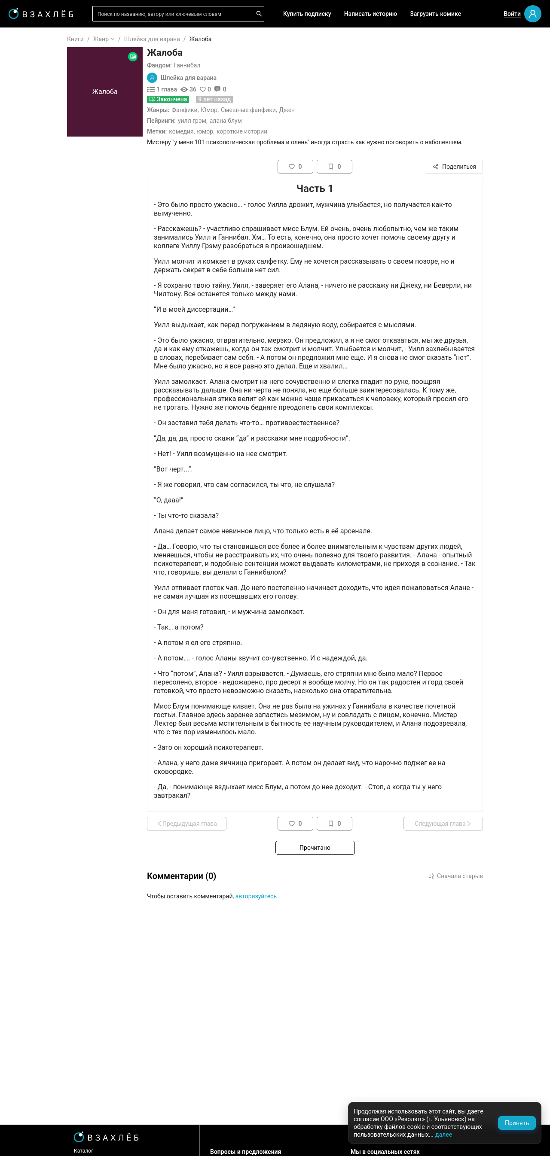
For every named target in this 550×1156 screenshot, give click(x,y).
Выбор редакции (44, 143)
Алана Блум (277, 120)
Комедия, (233, 131)
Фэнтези (33, 354)
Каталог (135, 1151)
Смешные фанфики (299, 109)
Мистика (33, 368)
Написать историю (370, 13)
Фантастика (38, 395)
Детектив (34, 409)
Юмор (260, 109)
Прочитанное (39, 77)
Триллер (32, 423)
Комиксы (34, 184)
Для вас (32, 129)
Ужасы (30, 340)
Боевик (31, 478)
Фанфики (236, 109)
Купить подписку (307, 13)
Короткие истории (293, 131)
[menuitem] (51, 39)
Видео (29, 170)
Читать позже (40, 105)
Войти (512, 13)
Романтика (36, 326)
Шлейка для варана (204, 39)
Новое (29, 212)
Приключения (40, 450)
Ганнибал (239, 65)
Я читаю (32, 64)
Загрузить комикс (435, 13)
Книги (127, 39)
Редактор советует (47, 250)
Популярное (38, 198)
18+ (26, 299)
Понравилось (39, 91)
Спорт (29, 464)
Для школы (37, 274)
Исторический (41, 491)
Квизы (30, 236)
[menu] (51, 263)
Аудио (29, 157)
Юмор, (257, 131)
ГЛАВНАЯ (34, 39)
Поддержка (32, 1140)
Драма (30, 381)
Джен (339, 109)
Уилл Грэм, (244, 120)
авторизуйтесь (307, 896)
